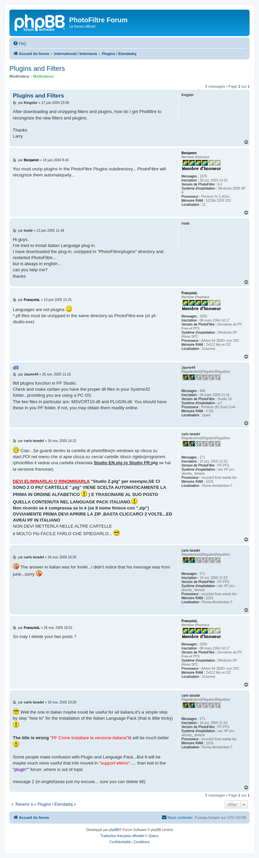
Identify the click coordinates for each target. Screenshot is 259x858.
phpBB (114, 830)
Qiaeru (153, 836)
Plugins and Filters (37, 68)
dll (16, 367)
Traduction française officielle (122, 836)
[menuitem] (19, 43)
